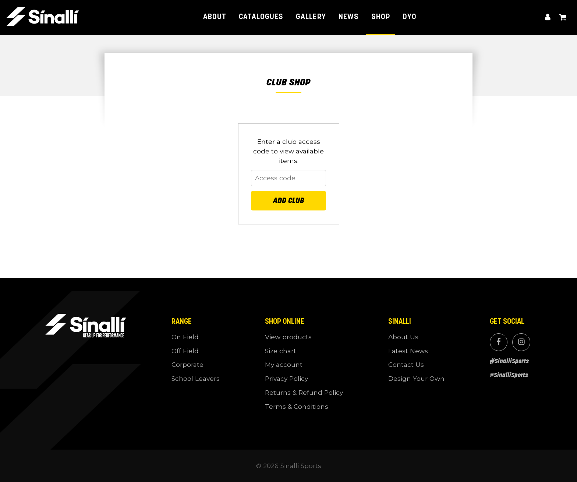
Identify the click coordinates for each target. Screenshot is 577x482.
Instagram (521, 342)
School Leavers (195, 378)
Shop (380, 17)
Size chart (280, 351)
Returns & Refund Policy (304, 392)
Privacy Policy (286, 378)
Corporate (187, 364)
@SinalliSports (509, 375)
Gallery (311, 17)
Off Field (185, 351)
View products (288, 337)
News (349, 17)
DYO (410, 17)
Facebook (498, 342)
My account (548, 17)
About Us (403, 337)
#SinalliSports (509, 361)
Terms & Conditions (296, 406)
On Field (185, 337)
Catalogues (261, 17)
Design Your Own (416, 378)
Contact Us (406, 364)
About (214, 17)
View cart (563, 17)
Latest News (408, 351)
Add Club (288, 200)
